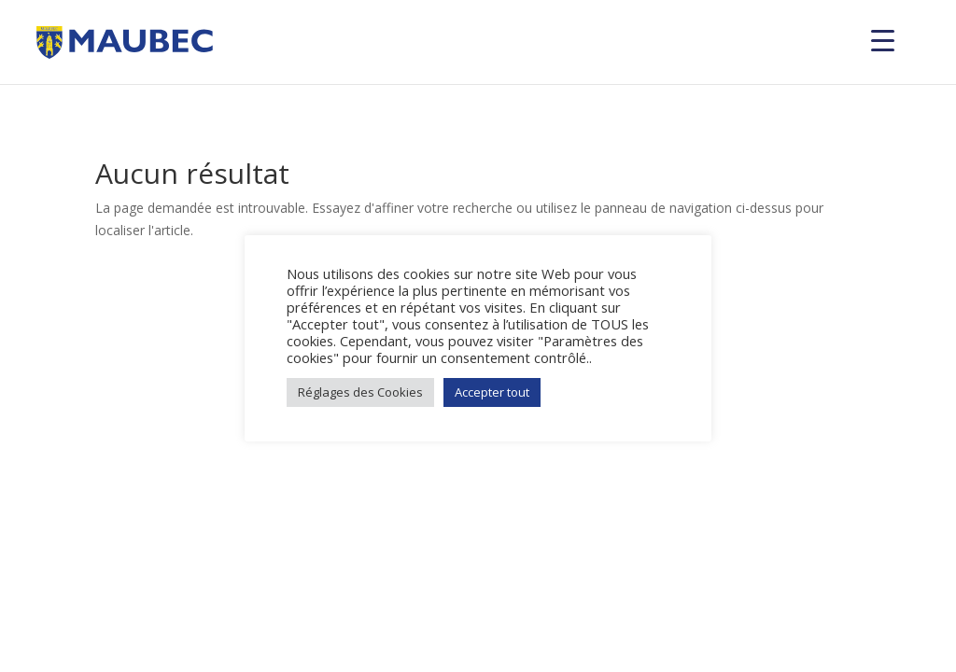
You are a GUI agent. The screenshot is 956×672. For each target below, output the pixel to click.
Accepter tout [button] (492, 392)
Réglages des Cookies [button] (360, 392)
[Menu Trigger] (882, 39)
